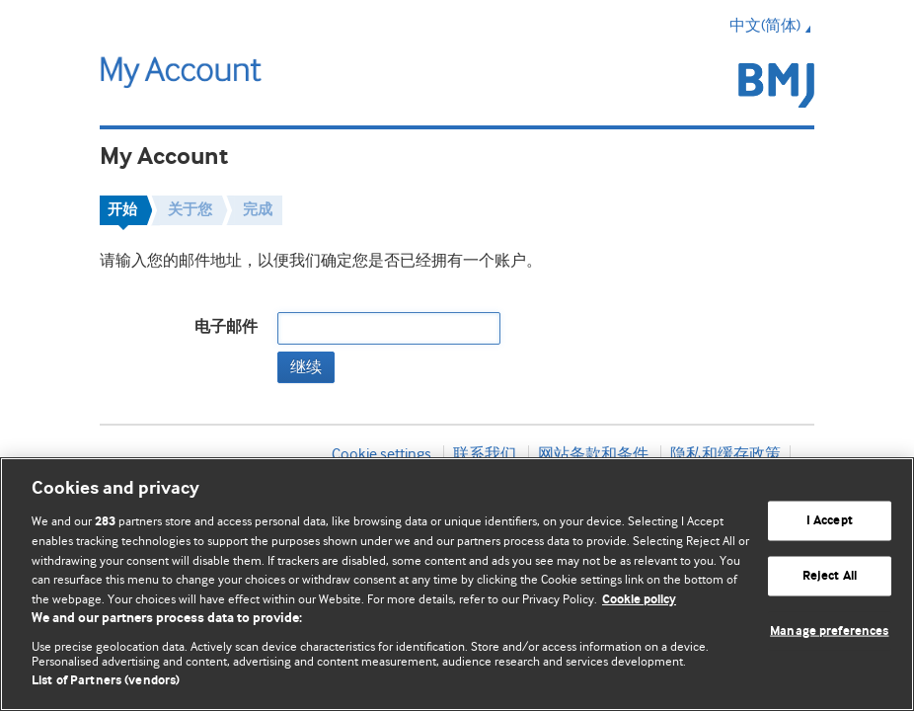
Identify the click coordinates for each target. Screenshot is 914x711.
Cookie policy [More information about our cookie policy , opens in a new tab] (639, 599)
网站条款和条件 (593, 454)
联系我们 (484, 454)
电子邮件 (226, 327)
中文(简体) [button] (771, 26)
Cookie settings (381, 454)
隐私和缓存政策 (725, 454)
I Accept (829, 521)
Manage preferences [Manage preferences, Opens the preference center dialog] (829, 630)
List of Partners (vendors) (106, 680)
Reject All (829, 576)
